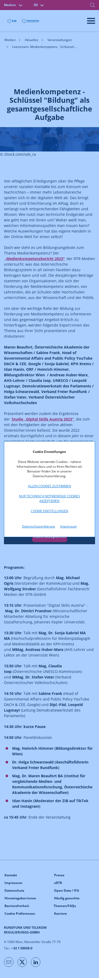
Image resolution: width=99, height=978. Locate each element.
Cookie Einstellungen (49, 511)
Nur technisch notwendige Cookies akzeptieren (49, 498)
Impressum (68, 526)
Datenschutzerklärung (38, 526)
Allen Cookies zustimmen (49, 486)
